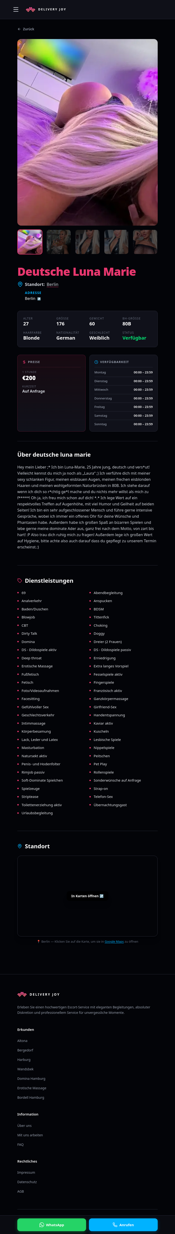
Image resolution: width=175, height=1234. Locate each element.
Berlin (53, 284)
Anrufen (123, 1224)
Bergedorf (25, 1050)
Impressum (26, 1172)
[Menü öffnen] (16, 9)
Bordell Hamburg (30, 1097)
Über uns (24, 1125)
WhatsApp (51, 1224)
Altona (22, 1040)
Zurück (25, 29)
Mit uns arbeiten (30, 1135)
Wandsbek (25, 1069)
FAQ (20, 1144)
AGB (20, 1191)
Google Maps (114, 941)
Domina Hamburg (31, 1078)
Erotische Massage (31, 1088)
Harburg (24, 1059)
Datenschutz (27, 1182)
